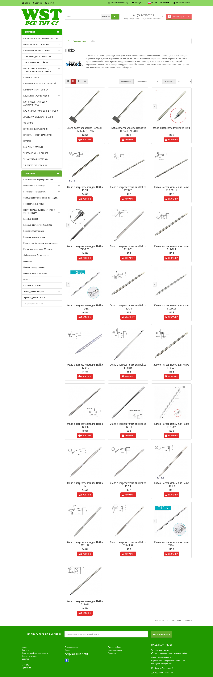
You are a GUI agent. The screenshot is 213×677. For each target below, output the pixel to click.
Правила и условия (29, 656)
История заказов (115, 650)
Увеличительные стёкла (35, 62)
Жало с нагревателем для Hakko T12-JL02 (128, 544)
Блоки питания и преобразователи (40, 38)
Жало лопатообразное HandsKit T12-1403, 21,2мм (128, 129)
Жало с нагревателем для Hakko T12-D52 (171, 425)
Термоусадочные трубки (35, 159)
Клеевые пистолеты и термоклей (40, 84)
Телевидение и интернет (41, 153)
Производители (71, 647)
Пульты (27, 141)
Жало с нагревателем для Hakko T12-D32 (85, 425)
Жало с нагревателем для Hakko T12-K (171, 544)
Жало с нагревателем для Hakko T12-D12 (85, 366)
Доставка (37, 3)
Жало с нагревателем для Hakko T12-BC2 (85, 248)
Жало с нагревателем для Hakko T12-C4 (128, 307)
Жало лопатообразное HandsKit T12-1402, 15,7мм (84, 129)
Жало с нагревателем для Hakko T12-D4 (128, 425)
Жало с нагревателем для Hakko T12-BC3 (128, 248)
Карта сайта (26, 668)
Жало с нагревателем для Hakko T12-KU (85, 603)
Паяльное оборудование (41, 129)
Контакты (25, 665)
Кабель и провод (31, 77)
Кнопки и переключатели (41, 95)
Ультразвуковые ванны (35, 165)
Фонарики (28, 123)
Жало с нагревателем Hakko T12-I (171, 127)
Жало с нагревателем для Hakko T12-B (85, 189)
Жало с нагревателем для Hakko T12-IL (128, 484)
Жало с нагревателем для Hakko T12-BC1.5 (171, 189)
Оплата (26, 3)
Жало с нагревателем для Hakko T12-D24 (171, 366)
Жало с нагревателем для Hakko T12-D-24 (171, 307)
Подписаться (161, 634)
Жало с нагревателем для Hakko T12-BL (85, 307)
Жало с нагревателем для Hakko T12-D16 (128, 366)
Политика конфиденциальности (34, 653)
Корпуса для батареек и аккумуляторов (35, 103)
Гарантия (49, 3)
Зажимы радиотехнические (37, 56)
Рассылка (112, 653)
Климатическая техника (35, 90)
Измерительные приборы (41, 44)
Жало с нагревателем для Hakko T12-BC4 (171, 248)
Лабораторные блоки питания (38, 117)
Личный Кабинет (115, 647)
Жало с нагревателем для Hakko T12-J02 (85, 544)
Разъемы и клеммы (33, 147)
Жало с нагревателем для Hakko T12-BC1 (128, 189)
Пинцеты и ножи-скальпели (37, 135)
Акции (67, 650)
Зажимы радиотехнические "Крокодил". (40, 198)
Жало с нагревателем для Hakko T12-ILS (171, 484)
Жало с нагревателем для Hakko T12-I (85, 484)
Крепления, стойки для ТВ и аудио (40, 111)
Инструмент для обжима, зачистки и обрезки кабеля (41, 70)
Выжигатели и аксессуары (41, 50)
